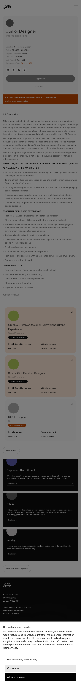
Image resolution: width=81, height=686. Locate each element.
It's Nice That (25, 607)
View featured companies (17, 568)
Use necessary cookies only (22, 659)
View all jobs (11, 450)
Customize (13, 668)
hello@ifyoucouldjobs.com (14, 610)
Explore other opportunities (16, 101)
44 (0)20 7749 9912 (11, 613)
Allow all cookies (16, 677)
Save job (40, 86)
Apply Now (40, 78)
